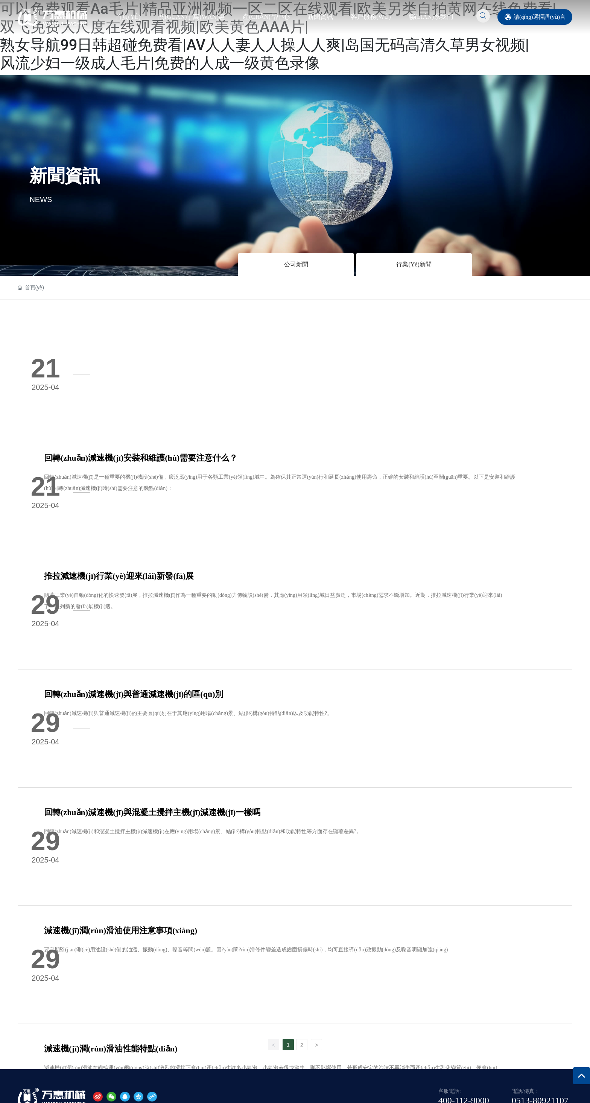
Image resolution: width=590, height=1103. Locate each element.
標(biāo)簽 (553, 1035)
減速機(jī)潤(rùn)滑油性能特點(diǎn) (166, 742)
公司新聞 (296, 264)
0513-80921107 (540, 874)
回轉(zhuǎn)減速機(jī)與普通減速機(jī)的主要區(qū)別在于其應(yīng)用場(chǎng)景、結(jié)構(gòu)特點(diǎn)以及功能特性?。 (243, 520)
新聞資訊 (64, 175)
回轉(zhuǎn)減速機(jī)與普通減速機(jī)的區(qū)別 (188, 501)
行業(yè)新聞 (413, 264)
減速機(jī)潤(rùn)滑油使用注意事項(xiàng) (175, 662)
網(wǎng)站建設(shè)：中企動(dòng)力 (481, 1035)
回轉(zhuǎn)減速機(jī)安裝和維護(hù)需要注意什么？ (196, 340)
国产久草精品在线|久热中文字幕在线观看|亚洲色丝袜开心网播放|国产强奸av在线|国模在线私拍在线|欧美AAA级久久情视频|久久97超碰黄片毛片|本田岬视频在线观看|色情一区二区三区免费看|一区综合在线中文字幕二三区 (256, 1081)
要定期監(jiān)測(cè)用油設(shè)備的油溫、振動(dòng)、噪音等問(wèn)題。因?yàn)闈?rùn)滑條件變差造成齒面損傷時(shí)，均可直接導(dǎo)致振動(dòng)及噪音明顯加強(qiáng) (301, 681)
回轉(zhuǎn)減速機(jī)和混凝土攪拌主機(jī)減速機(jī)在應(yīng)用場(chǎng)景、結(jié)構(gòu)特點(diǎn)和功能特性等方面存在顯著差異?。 (258, 601)
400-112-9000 (463, 874)
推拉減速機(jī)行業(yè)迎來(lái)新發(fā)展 (174, 420)
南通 (531, 1035)
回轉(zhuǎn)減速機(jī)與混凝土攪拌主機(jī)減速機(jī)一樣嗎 (207, 581)
